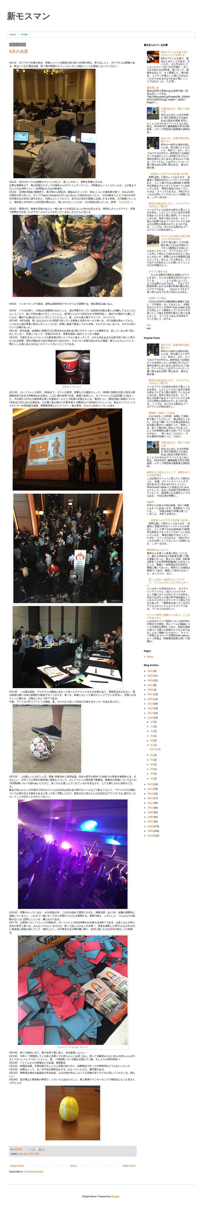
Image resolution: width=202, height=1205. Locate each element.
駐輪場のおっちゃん (157, 549)
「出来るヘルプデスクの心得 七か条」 (169, 173)
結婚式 (150, 501)
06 (152, 755)
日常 (31, 1154)
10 (152, 731)
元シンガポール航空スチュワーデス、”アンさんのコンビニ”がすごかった (168, 582)
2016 (151, 717)
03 (152, 769)
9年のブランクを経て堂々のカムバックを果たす (175, 53)
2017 (151, 713)
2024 (151, 680)
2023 (151, 685)
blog (20, 1154)
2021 (151, 694)
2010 (151, 807)
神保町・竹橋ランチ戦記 (162, 413)
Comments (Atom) (33, 1171)
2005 (151, 831)
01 (152, 778)
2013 (151, 793)
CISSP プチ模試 (157, 298)
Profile (24, 34)
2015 (151, 784)
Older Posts (129, 1165)
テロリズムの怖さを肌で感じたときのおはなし (175, 237)
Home (12, 34)
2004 (151, 835)
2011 (151, 803)
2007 (151, 821)
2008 (151, 817)
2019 (151, 703)
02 (152, 773)
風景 (37, 1154)
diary (25, 1154)
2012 (151, 798)
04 (152, 764)
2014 (151, 788)
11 (152, 726)
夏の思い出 (153, 87)
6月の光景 (18, 51)
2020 (151, 699)
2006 (151, 826)
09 (152, 735)
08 (152, 740)
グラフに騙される (158, 271)
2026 (151, 671)
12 (152, 721)
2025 (151, 675)
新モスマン (28, 16)
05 (152, 759)
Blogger (115, 1196)
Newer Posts (17, 1165)
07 (152, 745)
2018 (151, 708)
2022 (151, 689)
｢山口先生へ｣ (126, 202)
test (149, 325)
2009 (151, 812)
